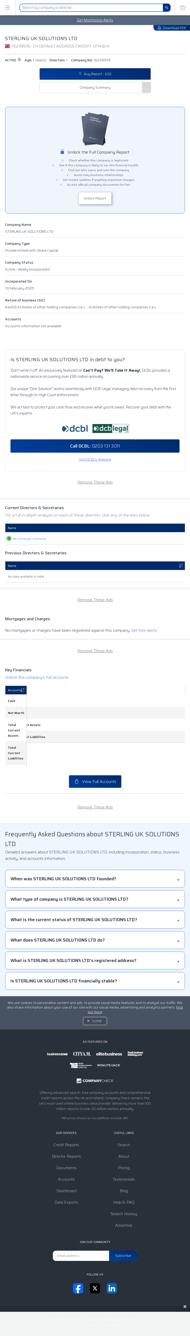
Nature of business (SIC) (25, 300)
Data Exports (66, 1176)
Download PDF (171, 28)
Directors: (59, 60)
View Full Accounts (95, 755)
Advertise (123, 1199)
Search (123, 1118)
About (123, 1130)
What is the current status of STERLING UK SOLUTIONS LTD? (73, 893)
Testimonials (124, 1153)
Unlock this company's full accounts (37, 677)
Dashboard (66, 1164)
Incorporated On (18, 281)
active (13, 60)
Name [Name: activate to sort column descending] (12, 565)
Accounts (13, 319)
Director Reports (66, 1130)
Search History (124, 1187)
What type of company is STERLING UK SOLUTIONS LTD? (69, 872)
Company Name (18, 224)
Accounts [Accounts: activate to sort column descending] (14, 690)
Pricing (124, 1141)
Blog (124, 1164)
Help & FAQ (123, 1176)
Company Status (19, 262)
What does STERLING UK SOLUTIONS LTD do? (57, 913)
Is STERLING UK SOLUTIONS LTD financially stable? (63, 954)
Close (97, 994)
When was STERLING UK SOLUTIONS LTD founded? (63, 852)
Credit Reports (66, 1118)
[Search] (167, 8)
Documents (66, 1141)
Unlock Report (95, 198)
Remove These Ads (95, 482)
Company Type (17, 243)
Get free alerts (144, 630)
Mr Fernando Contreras (24, 538)
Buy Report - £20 (95, 74)
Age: (35, 60)
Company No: (91, 60)
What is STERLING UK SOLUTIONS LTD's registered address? (73, 933)
